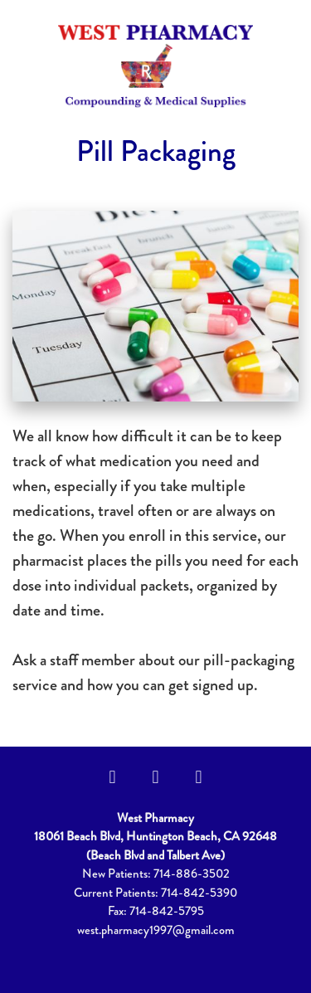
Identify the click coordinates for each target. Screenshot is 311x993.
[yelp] (199, 776)
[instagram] (156, 776)
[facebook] (113, 776)
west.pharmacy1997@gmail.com (156, 930)
